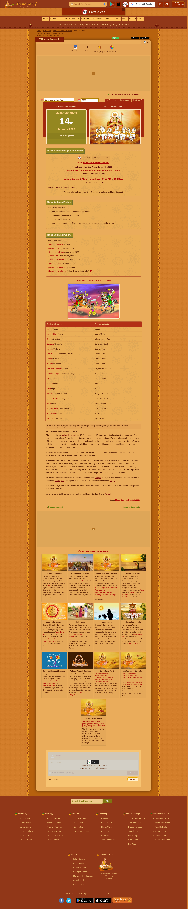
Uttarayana (59, 481)
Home (45, 19)
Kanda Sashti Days (163, 840)
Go (107, 801)
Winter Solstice (26, 840)
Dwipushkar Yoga (135, 827)
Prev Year (111, 100)
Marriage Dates (80, 818)
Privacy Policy (108, 878)
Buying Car (78, 827)
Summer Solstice (26, 831)
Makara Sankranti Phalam (96, 162)
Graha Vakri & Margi (55, 836)
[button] (142, 4)
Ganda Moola (106, 823)
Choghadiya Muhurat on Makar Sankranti (107, 192)
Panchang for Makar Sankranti (76, 192)
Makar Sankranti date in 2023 (127, 500)
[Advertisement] (93, 73)
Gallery (132, 19)
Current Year (124, 100)
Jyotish (109, 19)
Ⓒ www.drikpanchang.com (107, 876)
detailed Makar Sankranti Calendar (125, 94)
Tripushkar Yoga (134, 831)
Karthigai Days (161, 831)
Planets (117, 19)
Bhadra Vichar (106, 827)
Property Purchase (81, 831)
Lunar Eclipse (25, 823)
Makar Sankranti (69, 435)
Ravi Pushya (133, 836)
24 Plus (105, 158)
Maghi (112, 481)
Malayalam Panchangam (83, 876)
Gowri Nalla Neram (162, 823)
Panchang (54, 19)
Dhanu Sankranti (55, 507)
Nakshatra (105, 836)
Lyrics (124, 19)
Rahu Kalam (106, 831)
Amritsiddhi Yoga (135, 823)
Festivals (100, 19)
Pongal (98, 478)
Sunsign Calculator (80, 872)
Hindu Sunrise (78, 863)
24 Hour (96, 158)
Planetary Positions (54, 827)
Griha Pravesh (79, 823)
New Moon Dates (54, 823)
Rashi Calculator (79, 868)
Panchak (104, 818)
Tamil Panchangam (163, 818)
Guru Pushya (133, 840)
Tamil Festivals (161, 836)
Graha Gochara (53, 840)
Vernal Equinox (26, 827)
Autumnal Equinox (27, 836)
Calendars (65, 19)
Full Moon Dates (53, 818)
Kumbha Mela (78, 885)
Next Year (137, 100)
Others (140, 19)
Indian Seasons (79, 859)
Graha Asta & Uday (54, 831)
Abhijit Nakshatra (108, 840)
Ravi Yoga (132, 844)
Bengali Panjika (79, 880)
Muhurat (76, 19)
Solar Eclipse (25, 818)
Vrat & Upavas (87, 19)
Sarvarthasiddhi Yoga (136, 818)
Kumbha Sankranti (131, 507)
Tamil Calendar (161, 827)
